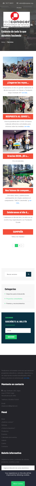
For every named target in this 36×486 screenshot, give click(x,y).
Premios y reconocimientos (15, 303)
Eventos (4, 434)
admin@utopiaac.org (26, 3)
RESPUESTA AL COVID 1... (18, 117)
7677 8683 (9, 3)
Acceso (19, 7)
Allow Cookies (18, 484)
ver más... (25, 93)
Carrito (3, 443)
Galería (3, 440)
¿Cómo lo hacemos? (8, 428)
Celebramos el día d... (18, 212)
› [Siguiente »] (22, 245)
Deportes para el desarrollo (15, 294)
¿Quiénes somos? (7, 422)
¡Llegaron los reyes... (18, 83)
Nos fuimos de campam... (18, 190)
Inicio (3, 42)
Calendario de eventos (9, 437)
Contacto (4, 446)
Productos (4, 431)
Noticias (4, 425)
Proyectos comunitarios (14, 299)
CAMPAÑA (18, 232)
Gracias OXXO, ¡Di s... (18, 156)
